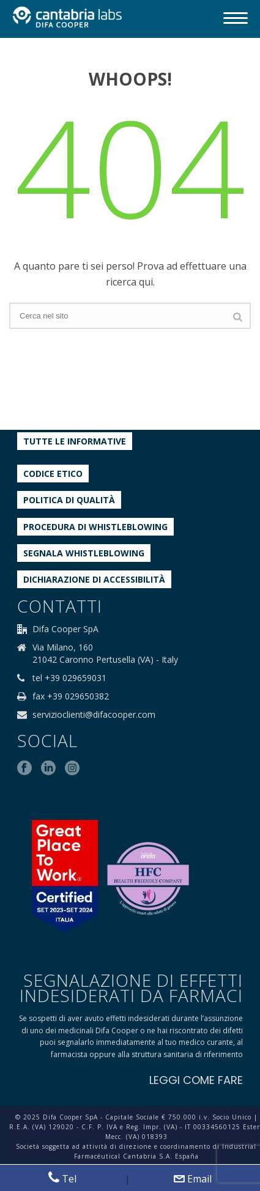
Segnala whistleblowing (83, 553)
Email (193, 1178)
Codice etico (53, 473)
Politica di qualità (69, 500)
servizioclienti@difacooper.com (93, 714)
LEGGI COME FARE (196, 1080)
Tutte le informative (74, 441)
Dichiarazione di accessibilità (94, 579)
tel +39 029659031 (69, 678)
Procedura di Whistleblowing (95, 527)
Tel (62, 1178)
